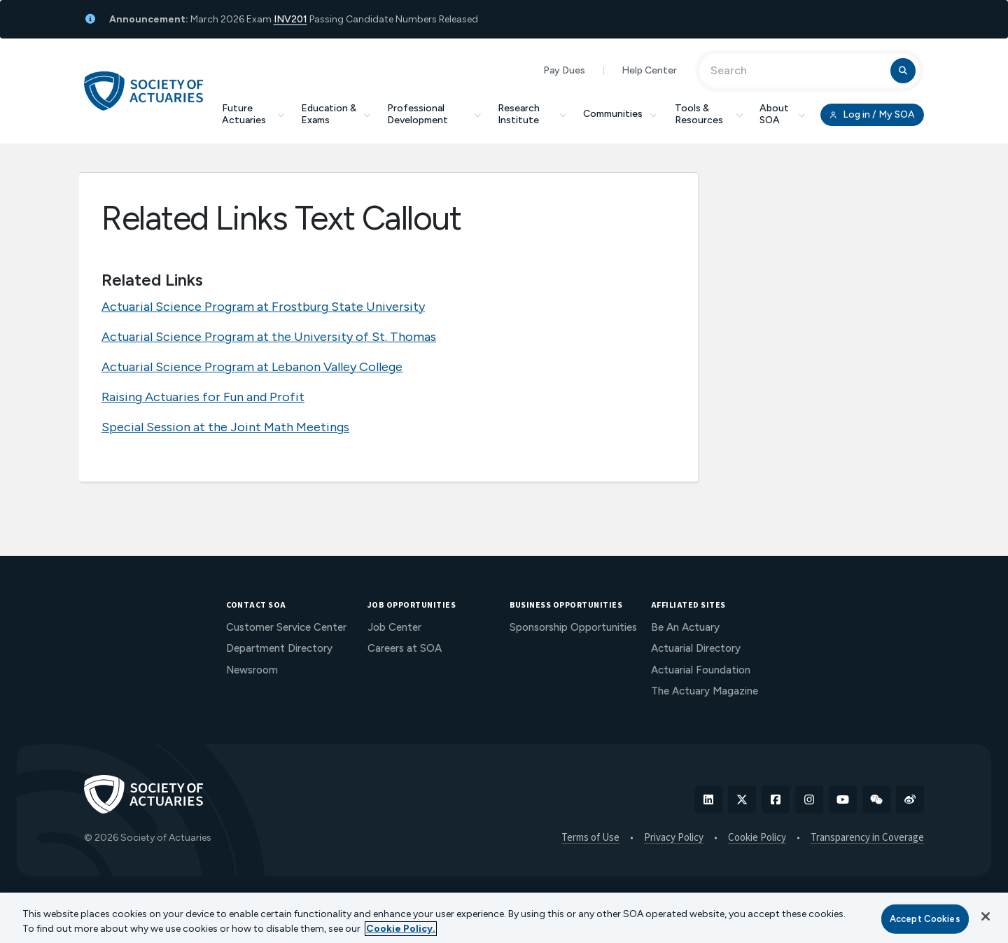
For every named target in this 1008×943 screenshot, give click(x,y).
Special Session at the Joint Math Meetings (225, 427)
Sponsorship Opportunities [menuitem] (573, 627)
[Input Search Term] (797, 70)
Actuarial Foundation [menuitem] (700, 670)
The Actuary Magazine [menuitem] (704, 691)
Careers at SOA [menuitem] (405, 648)
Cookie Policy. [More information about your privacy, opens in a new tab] (400, 929)
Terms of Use (590, 838)
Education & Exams (335, 114)
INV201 (290, 19)
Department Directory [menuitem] (279, 648)
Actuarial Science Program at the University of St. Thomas (269, 336)
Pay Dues (564, 70)
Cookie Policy (757, 838)
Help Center (649, 70)
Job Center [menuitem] (394, 627)
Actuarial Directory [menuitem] (696, 648)
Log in (872, 115)
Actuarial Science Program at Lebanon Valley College (252, 367)
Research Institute (532, 114)
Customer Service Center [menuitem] (286, 627)
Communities (621, 114)
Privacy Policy (674, 838)
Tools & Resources (709, 114)
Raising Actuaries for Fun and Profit (203, 397)
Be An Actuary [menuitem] (685, 627)
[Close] (985, 916)
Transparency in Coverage (867, 838)
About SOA (782, 114)
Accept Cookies (925, 919)
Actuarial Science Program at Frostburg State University (263, 306)
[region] (504, 918)
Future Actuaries (253, 114)
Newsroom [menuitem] (252, 670)
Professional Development (434, 114)
